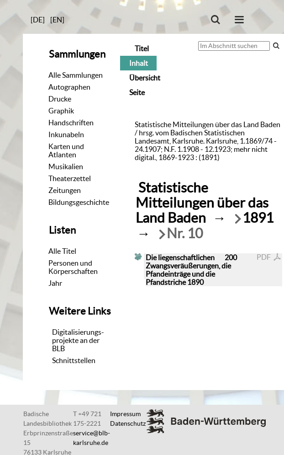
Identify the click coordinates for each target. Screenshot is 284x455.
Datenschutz (128, 423)
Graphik (61, 111)
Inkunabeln (66, 134)
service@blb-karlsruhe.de (91, 437)
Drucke (59, 99)
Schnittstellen (73, 360)
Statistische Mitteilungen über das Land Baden (202, 202)
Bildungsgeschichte (78, 202)
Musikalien (65, 166)
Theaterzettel (69, 178)
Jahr (55, 283)
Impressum (125, 414)
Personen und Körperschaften (73, 267)
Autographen (69, 87)
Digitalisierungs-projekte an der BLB (78, 340)
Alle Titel (62, 251)
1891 (257, 217)
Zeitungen (64, 190)
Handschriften (71, 122)
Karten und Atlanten (66, 150)
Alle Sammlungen (75, 75)
